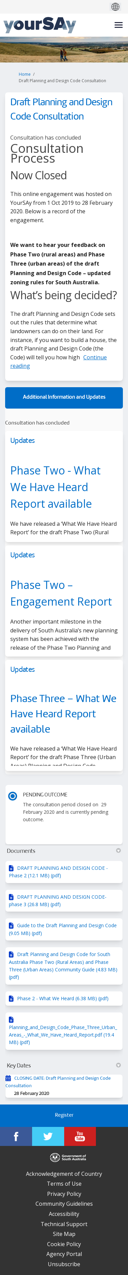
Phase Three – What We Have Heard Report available (63, 714)
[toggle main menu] (119, 25)
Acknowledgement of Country (64, 1174)
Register (64, 1115)
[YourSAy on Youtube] (80, 1136)
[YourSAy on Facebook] (16, 1136)
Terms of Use (64, 1183)
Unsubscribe (64, 1264)
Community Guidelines (64, 1203)
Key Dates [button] (64, 1066)
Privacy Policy (64, 1194)
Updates (22, 441)
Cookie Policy (64, 1244)
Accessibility (64, 1214)
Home (25, 74)
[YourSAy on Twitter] (48, 1136)
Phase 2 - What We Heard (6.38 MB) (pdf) (63, 998)
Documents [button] (64, 851)
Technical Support (64, 1224)
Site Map (64, 1234)
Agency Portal (64, 1254)
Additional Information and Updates (64, 397)
